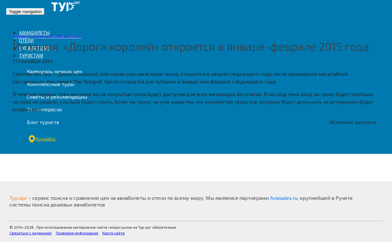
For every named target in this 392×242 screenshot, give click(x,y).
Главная (21, 35)
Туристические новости (57, 35)
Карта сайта (113, 233)
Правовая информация (77, 233)
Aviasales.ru (283, 198)
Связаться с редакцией (31, 233)
